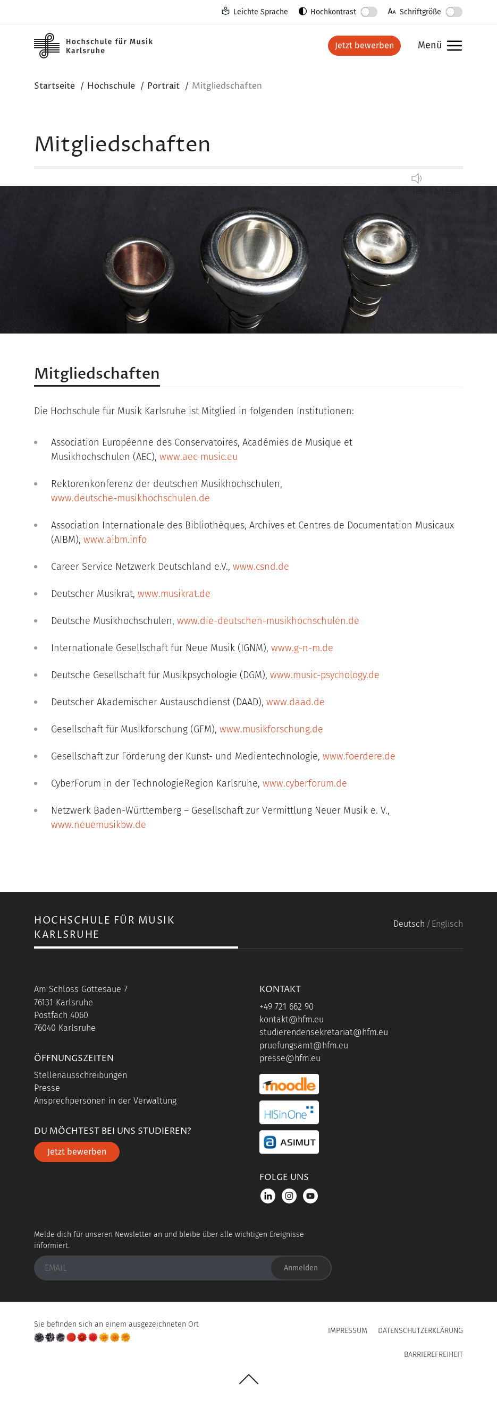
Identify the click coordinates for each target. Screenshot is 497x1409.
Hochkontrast (333, 11)
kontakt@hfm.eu (291, 1019)
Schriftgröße (420, 11)
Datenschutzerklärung (420, 1330)
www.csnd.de (261, 567)
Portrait (163, 86)
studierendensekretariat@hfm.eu (323, 1032)
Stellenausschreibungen (80, 1075)
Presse (47, 1088)
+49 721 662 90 (286, 1007)
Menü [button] (437, 46)
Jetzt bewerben (364, 45)
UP (249, 1379)
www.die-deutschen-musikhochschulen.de (268, 621)
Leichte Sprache (260, 11)
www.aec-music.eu (198, 457)
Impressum (347, 1330)
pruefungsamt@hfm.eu (303, 1045)
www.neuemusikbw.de (98, 825)
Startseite (54, 86)
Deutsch (409, 924)
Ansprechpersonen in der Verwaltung (105, 1101)
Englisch (447, 924)
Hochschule (111, 86)
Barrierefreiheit (433, 1354)
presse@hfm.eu (290, 1058)
